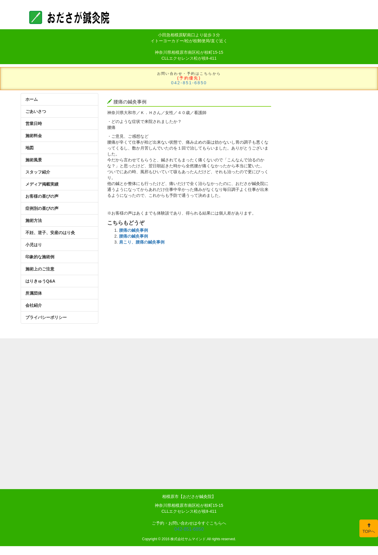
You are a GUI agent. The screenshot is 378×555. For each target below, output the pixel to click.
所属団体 (33, 293)
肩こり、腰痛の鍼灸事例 (141, 242)
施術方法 (33, 220)
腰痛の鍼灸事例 (133, 230)
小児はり (33, 244)
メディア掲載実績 (41, 184)
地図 (29, 147)
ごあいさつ (35, 111)
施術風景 (33, 160)
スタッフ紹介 (37, 172)
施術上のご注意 (39, 269)
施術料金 (33, 135)
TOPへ (368, 528)
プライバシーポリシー (46, 317)
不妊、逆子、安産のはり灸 (50, 232)
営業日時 (33, 123)
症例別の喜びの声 (41, 208)
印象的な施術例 (39, 256)
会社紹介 (33, 305)
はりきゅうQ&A (40, 281)
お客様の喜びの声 (41, 196)
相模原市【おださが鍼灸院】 (189, 496)
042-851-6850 (189, 82)
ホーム (31, 99)
